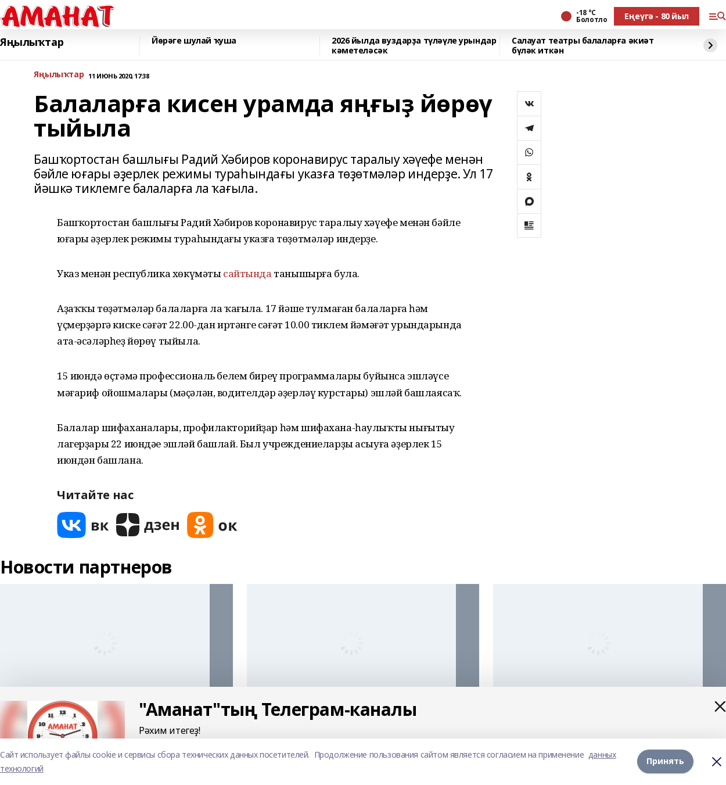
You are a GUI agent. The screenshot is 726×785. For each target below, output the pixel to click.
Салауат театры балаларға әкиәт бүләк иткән (582, 45)
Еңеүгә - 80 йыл (656, 15)
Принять (665, 761)
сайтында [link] (247, 273)
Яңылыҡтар (31, 42)
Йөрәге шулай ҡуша (194, 41)
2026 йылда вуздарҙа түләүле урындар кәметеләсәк (414, 45)
